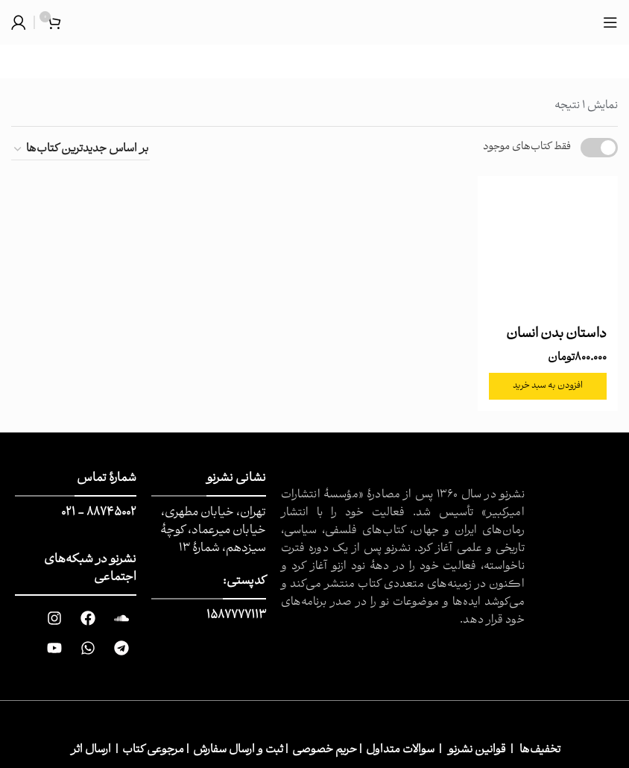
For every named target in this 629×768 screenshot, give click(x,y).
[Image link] (577, 507)
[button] (548, 386)
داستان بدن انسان (556, 334)
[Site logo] (314, 23)
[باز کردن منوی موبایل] (610, 22)
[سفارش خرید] (80, 149)
